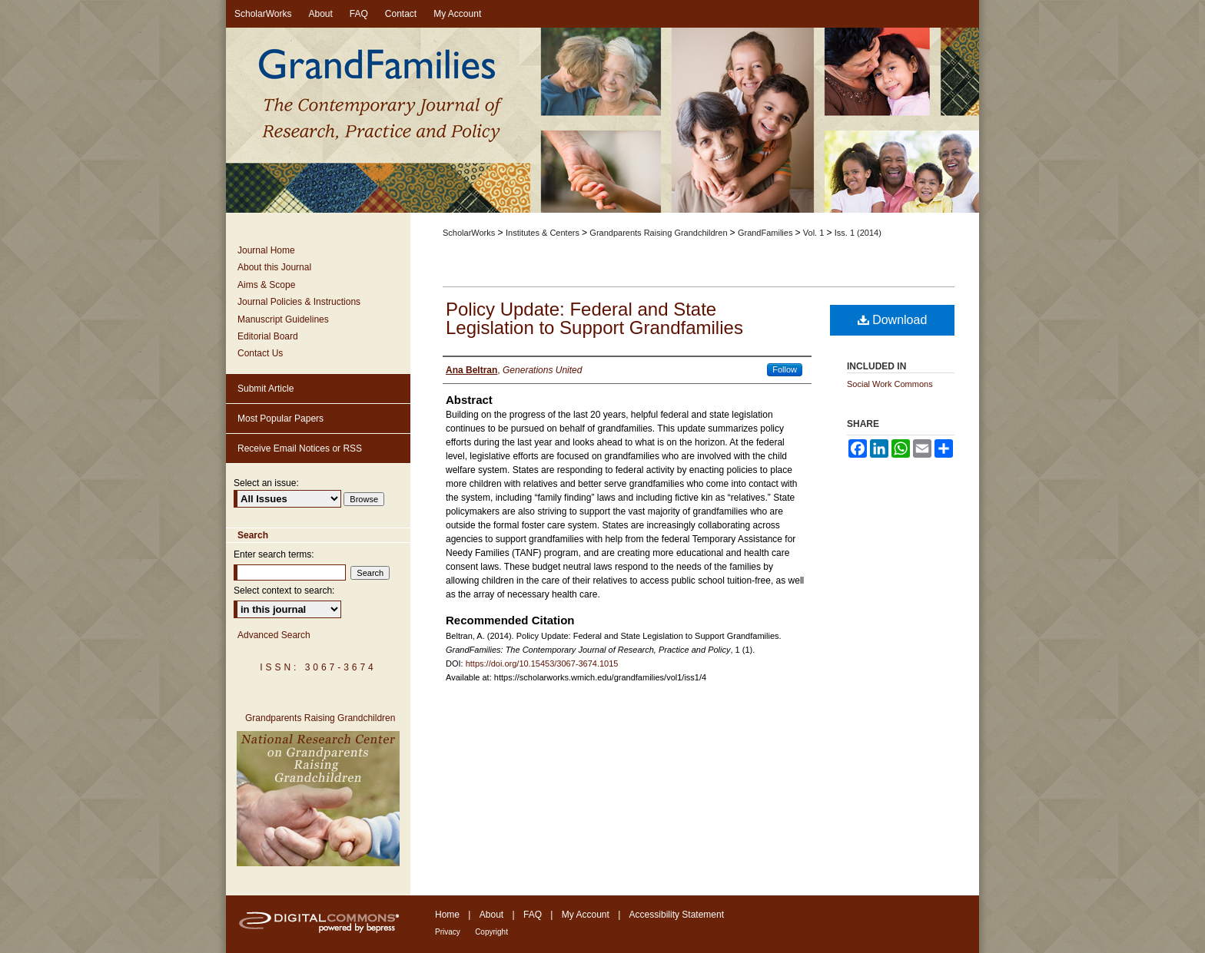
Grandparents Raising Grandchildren (659, 232)
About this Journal (274, 267)
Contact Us (260, 353)
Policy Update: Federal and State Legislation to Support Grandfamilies (594, 318)
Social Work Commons (890, 384)
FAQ (532, 914)
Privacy (447, 932)
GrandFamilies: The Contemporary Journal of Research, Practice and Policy (602, 121)
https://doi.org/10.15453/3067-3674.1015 (542, 663)
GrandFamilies (766, 232)
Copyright (491, 932)
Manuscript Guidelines (283, 319)
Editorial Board (267, 336)
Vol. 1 (815, 232)
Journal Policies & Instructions (298, 301)
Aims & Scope (266, 285)
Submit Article (265, 388)
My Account (585, 914)
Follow (784, 369)
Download (893, 319)
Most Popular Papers (280, 418)
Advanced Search (273, 635)
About (491, 914)
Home (447, 914)
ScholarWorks (469, 232)
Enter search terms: (274, 554)
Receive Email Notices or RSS (299, 448)
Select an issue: (266, 483)
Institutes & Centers (544, 232)
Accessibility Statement (676, 914)
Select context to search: (284, 590)
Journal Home (266, 250)
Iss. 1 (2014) (858, 232)
